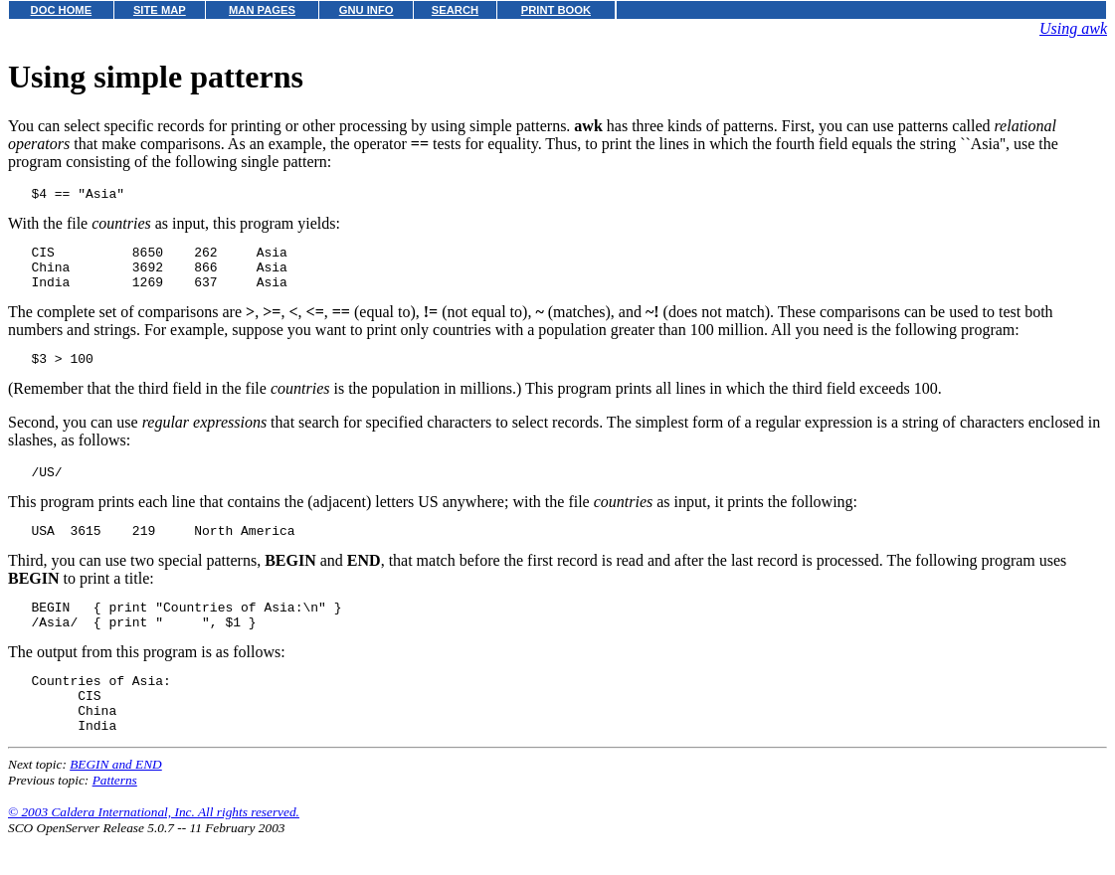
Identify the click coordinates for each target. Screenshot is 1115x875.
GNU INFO (366, 10)
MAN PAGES (262, 10)
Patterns (115, 818)
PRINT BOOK (556, 10)
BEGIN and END (116, 802)
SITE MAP (159, 10)
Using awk (1073, 28)
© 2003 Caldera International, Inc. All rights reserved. (153, 850)
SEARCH (455, 10)
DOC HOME (62, 10)
